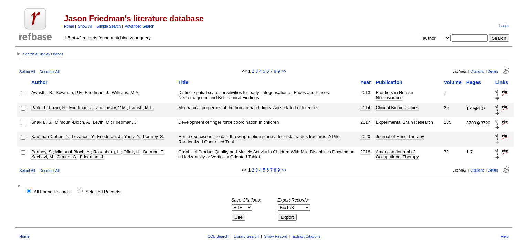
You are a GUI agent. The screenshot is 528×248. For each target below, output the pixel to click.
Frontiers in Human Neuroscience (394, 95)
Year (365, 82)
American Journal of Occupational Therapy (397, 154)
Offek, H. (131, 151)
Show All (85, 26)
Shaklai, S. (41, 122)
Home (69, 26)
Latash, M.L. (141, 107)
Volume (453, 82)
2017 (365, 122)
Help (505, 236)
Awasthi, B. (42, 92)
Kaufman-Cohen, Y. (50, 136)
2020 (365, 136)
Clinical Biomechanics (397, 107)
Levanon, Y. (83, 136)
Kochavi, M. (42, 156)
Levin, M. (102, 122)
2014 (365, 107)
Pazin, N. (57, 107)
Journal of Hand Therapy (400, 136)
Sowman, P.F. (69, 92)
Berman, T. (154, 151)
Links (501, 82)
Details (493, 71)
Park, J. (38, 107)
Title (183, 82)
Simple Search (108, 26)
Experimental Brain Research (404, 122)
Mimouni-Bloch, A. (72, 122)
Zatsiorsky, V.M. (111, 107)
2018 (365, 151)
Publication (389, 82)
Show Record (275, 236)
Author (39, 82)
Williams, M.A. (126, 92)
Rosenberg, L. (107, 151)
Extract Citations (306, 236)
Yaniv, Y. (132, 136)
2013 (365, 92)
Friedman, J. (97, 92)
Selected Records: (104, 191)
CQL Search (218, 236)
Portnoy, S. (153, 136)
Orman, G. (67, 156)
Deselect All (49, 72)
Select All (27, 72)
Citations (477, 71)
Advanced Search (140, 26)
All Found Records (52, 191)
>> (283, 71)
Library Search (246, 236)
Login (504, 26)
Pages (473, 82)
